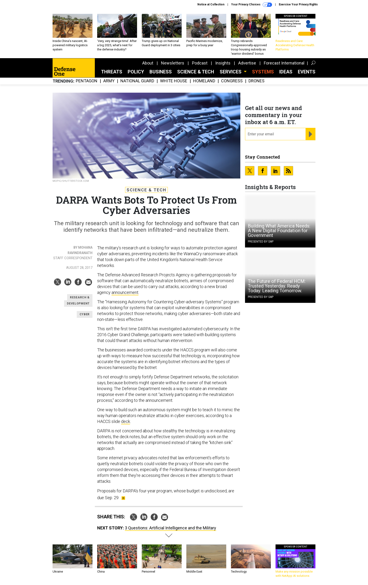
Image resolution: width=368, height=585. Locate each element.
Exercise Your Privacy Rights (298, 4)
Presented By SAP (260, 241)
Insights (222, 63)
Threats (111, 72)
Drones (256, 81)
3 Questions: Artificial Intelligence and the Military (170, 527)
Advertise (247, 63)
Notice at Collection (210, 4)
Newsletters (172, 63)
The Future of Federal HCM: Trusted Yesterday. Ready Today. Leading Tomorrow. (277, 285)
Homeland (204, 81)
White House (173, 81)
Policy (136, 72)
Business (161, 72)
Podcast (199, 63)
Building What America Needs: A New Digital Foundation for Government (279, 230)
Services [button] (231, 72)
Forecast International (284, 63)
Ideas (285, 72)
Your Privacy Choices (251, 5)
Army (109, 81)
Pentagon (86, 81)
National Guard (137, 81)
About (147, 63)
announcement (124, 292)
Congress (232, 81)
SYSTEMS (263, 72)
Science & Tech (195, 72)
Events (306, 72)
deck (125, 421)
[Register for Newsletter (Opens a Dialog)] (310, 134)
